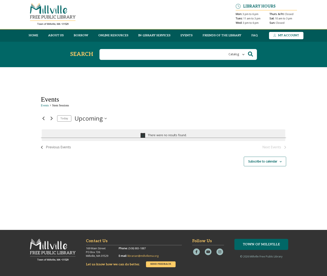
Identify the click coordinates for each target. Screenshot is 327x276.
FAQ (254, 35)
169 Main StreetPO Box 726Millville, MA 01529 (97, 252)
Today (64, 118)
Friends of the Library (221, 35)
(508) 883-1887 (137, 248)
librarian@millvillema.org (142, 256)
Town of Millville (261, 244)
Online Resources (113, 35)
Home (33, 35)
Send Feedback (160, 264)
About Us (56, 35)
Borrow (81, 35)
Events (186, 35)
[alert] (163, 135)
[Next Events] (51, 118)
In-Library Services (154, 35)
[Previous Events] (43, 118)
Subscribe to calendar (262, 161)
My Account (286, 35)
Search (81, 54)
